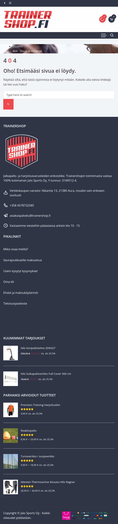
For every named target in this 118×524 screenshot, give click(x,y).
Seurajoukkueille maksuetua (22, 260)
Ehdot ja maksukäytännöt (20, 293)
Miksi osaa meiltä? (15, 249)
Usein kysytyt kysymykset (20, 271)
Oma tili (8, 282)
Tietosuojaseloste (15, 303)
